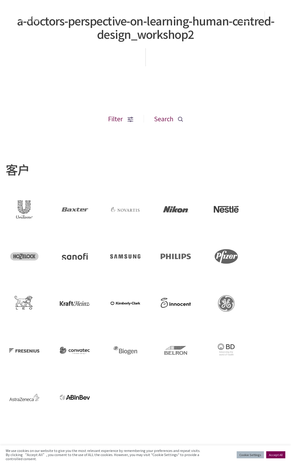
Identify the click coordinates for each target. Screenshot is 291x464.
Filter (120, 118)
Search (168, 118)
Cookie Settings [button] (250, 455)
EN (278, 18)
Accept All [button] (276, 455)
